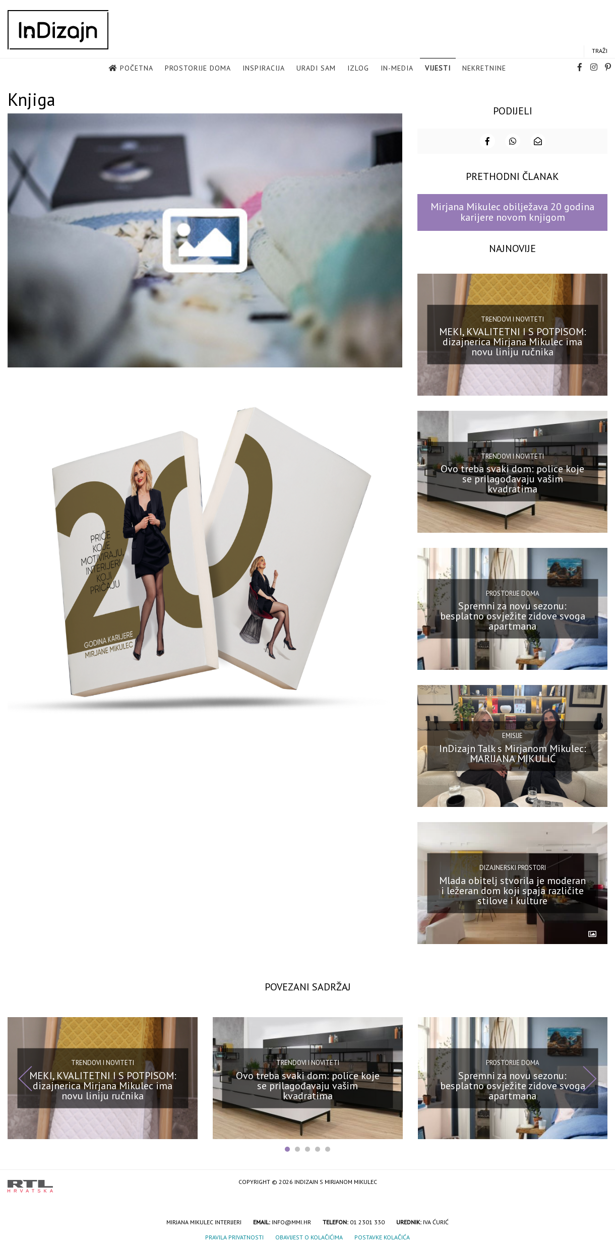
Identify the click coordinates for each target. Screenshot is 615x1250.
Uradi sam (316, 68)
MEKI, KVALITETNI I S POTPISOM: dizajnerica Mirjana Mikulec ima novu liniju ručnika (512, 340)
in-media (397, 68)
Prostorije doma (198, 68)
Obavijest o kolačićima (309, 1236)
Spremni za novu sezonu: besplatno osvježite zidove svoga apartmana (512, 615)
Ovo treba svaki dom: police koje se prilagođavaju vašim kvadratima (512, 477)
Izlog (358, 68)
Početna (136, 68)
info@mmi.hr (291, 1221)
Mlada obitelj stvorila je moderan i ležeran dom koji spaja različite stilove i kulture (512, 889)
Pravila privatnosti (234, 1236)
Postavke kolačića (382, 1236)
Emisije (512, 734)
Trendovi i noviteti (512, 318)
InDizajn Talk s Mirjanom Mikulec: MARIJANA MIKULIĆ (512, 752)
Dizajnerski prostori (512, 866)
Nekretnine (484, 68)
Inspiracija (263, 68)
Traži (599, 51)
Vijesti (438, 68)
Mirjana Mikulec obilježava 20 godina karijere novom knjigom (512, 211)
